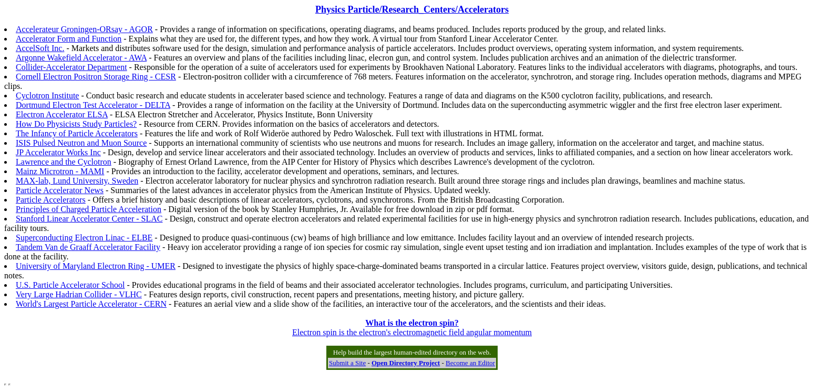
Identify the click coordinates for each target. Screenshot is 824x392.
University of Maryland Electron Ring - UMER (96, 266)
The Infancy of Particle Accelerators (77, 133)
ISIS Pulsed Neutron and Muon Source (81, 142)
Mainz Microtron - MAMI (60, 171)
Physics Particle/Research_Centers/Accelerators (412, 9)
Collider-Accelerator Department (71, 67)
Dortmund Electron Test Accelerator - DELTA (93, 104)
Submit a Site (347, 363)
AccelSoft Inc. (40, 48)
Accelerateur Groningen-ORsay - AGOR (84, 29)
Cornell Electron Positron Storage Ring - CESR (96, 76)
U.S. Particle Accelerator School (70, 284)
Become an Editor (470, 363)
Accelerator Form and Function (68, 38)
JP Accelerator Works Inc (58, 152)
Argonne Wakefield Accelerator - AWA (81, 57)
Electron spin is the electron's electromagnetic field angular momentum (412, 327)
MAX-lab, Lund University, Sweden (77, 180)
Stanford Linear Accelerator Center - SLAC (89, 218)
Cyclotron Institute (47, 95)
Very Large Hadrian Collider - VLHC (79, 294)
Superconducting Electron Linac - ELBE (84, 237)
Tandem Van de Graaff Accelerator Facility (88, 247)
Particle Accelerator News (60, 190)
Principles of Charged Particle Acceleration (88, 209)
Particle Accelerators (51, 199)
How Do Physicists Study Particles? (76, 123)
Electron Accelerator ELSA (62, 114)
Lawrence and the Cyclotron (63, 161)
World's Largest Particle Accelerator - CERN (91, 303)
